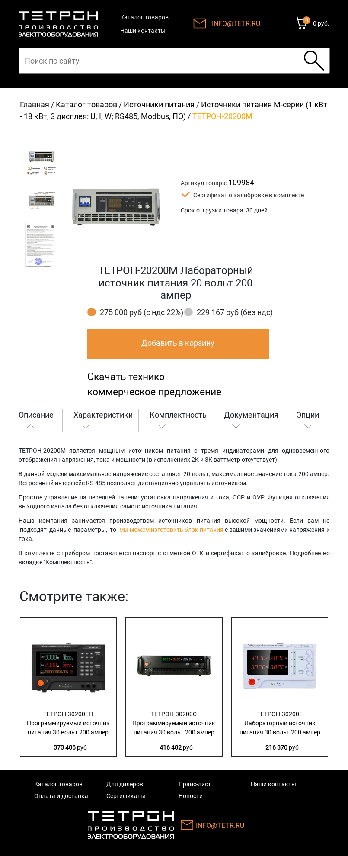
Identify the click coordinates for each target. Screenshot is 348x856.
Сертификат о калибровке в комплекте (248, 195)
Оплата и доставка (61, 795)
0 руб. (321, 23)
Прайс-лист (195, 784)
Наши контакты (143, 30)
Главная (34, 104)
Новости (191, 795)
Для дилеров (124, 784)
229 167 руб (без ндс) (235, 312)
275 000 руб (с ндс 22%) (141, 312)
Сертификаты (125, 795)
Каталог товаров (144, 17)
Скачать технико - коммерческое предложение (154, 384)
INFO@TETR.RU (236, 23)
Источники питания (159, 104)
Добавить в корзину (177, 343)
